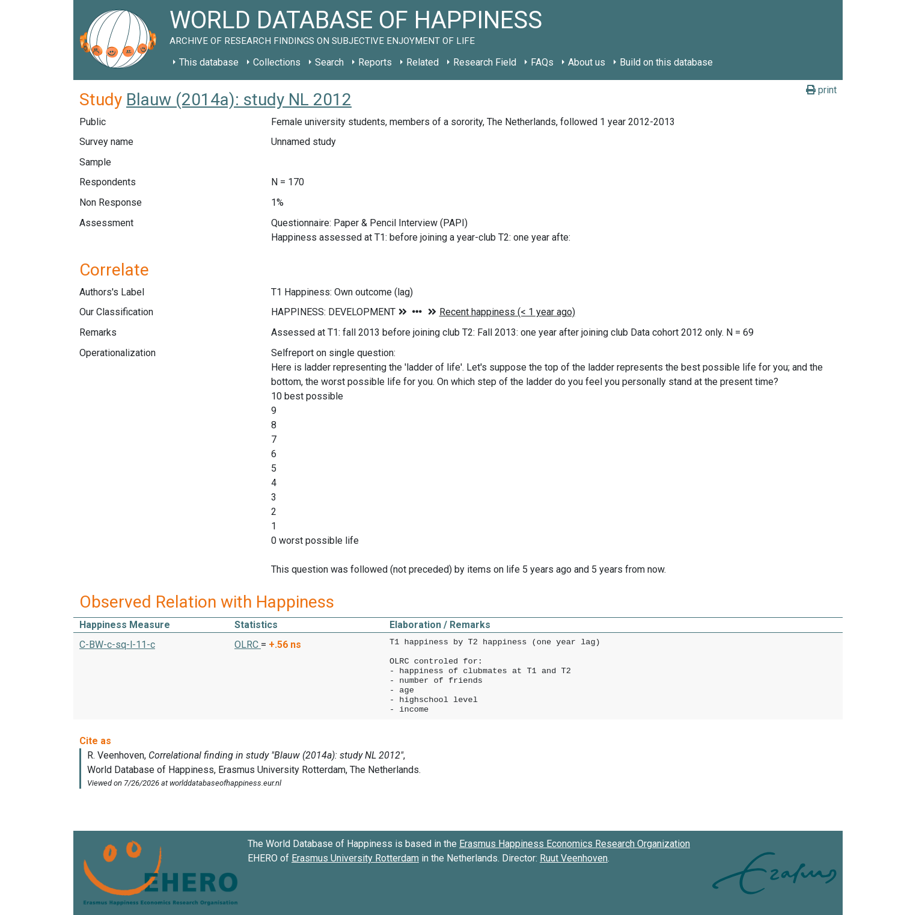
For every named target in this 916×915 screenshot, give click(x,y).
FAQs (542, 62)
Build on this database (666, 62)
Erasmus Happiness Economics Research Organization (574, 843)
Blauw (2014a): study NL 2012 (239, 99)
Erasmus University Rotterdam (355, 858)
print (821, 90)
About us (586, 62)
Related (422, 62)
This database (209, 62)
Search (329, 62)
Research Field (484, 62)
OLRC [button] (247, 644)
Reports (375, 62)
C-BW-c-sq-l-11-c (117, 644)
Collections (277, 62)
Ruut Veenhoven (574, 858)
